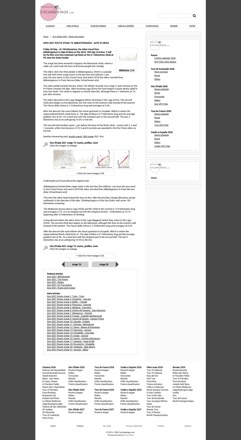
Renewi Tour (152, 409)
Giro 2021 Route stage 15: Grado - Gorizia (67, 335)
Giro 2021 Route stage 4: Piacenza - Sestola (69, 304)
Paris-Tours (47, 417)
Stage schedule (161, 89)
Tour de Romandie (155, 398)
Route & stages (75, 370)
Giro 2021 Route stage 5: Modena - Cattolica (69, 307)
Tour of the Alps (154, 395)
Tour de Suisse (153, 406)
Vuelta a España (126, 25)
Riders (157, 79)
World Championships (157, 415)
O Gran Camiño (154, 392)
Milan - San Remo (50, 378)
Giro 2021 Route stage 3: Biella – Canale (67, 301)
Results (71, 378)
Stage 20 (103, 264)
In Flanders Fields (50, 384)
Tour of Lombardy (50, 415)
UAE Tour (151, 378)
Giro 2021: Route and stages (61, 287)
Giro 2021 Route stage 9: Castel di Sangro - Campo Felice (75, 318)
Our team (107, 426)
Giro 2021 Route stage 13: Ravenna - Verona (69, 330)
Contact (187, 426)
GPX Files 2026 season (165, 61)
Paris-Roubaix (49, 392)
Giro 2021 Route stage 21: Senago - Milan (67, 349)
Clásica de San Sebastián (54, 406)
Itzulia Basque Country (157, 389)
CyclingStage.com (59, 12)
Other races (152, 25)
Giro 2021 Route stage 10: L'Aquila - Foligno (68, 321)
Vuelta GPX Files (162, 146)
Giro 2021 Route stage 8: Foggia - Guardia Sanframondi (74, 315)
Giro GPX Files (161, 103)
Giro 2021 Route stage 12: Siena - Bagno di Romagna (73, 327)
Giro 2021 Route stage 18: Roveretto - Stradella (70, 344)
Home (46, 36)
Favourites (159, 96)
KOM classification (77, 381)
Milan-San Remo (180, 372)
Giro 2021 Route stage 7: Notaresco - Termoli (69, 313)
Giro (174, 395)
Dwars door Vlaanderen (53, 387)
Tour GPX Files (161, 125)
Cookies (160, 426)
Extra (192, 25)
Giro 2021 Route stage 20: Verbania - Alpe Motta (71, 346)
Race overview (161, 71)
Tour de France (98, 25)
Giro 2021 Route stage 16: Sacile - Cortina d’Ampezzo (73, 338)
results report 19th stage (81, 136)
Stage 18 (76, 264)
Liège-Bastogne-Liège (52, 403)
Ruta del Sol (152, 375)
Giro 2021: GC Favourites (59, 285)
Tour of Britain (153, 412)
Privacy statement (134, 426)
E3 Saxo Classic (49, 381)
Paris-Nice (151, 381)
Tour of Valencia (154, 370)
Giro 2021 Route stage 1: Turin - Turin (65, 296)
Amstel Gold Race (50, 398)
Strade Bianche (49, 375)
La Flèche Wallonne (51, 401)
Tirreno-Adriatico (154, 384)
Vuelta (176, 392)
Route (157, 75)
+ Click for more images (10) (90, 173)
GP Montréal (48, 412)
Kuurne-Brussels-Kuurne (53, 372)
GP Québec (47, 409)
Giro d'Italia (73, 25)
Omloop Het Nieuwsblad (53, 370)
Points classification (78, 384)
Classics (50, 25)
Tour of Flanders (50, 389)
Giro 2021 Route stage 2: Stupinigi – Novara (69, 299)
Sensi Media (129, 435)
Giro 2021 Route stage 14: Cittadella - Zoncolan (70, 332)
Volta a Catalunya (155, 387)
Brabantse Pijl (49, 395)
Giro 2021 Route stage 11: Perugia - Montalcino (70, 324)
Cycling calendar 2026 (165, 58)
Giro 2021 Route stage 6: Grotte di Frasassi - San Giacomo (76, 310)
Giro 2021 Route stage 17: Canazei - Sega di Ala (70, 341)
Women (174, 25)
